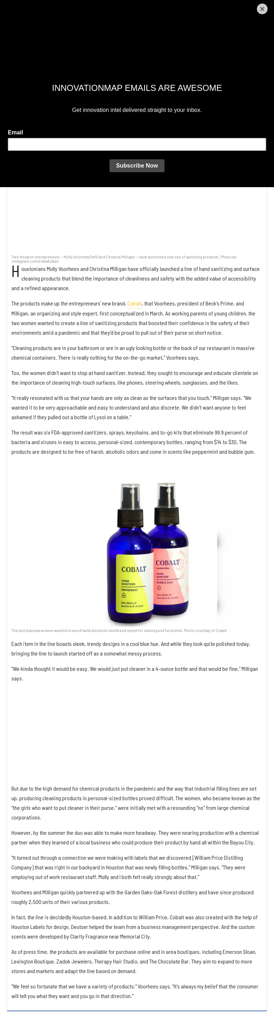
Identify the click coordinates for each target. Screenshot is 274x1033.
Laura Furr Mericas (45, 65)
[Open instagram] (230, 8)
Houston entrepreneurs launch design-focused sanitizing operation (91, 43)
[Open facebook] (192, 8)
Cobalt (134, 303)
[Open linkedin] (248, 8)
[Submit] (266, 7)
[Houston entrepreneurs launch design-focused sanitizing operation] (137, 167)
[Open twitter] (211, 8)
